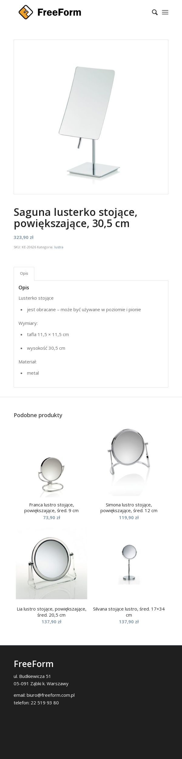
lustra (58, 247)
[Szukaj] (152, 12)
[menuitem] (152, 12)
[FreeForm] (75, 12)
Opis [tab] (24, 273)
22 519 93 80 (45, 702)
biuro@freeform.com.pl (51, 695)
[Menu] (165, 12)
